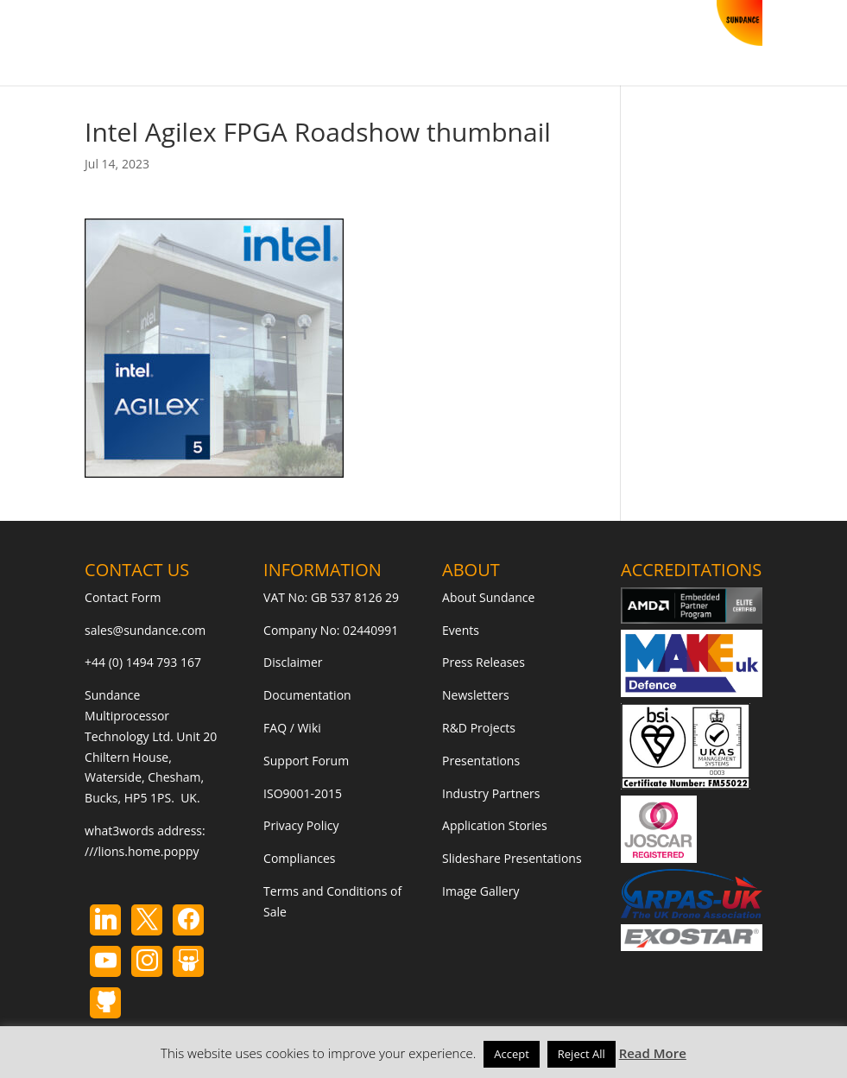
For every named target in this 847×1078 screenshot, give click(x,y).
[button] (413, 59)
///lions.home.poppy (142, 851)
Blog (301, 46)
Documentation (307, 695)
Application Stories (494, 825)
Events (460, 630)
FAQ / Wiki (292, 728)
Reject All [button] (581, 1054)
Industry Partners (491, 793)
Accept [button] (511, 1054)
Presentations (481, 760)
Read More (652, 1053)
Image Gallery (480, 891)
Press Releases (483, 662)
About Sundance (488, 597)
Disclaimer (292, 662)
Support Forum (306, 760)
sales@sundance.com (145, 630)
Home (102, 46)
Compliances (299, 858)
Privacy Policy (300, 825)
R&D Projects (478, 728)
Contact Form (123, 597)
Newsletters (475, 695)
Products (221, 46)
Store (157, 46)
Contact (360, 46)
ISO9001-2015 (302, 793)
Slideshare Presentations (512, 858)
